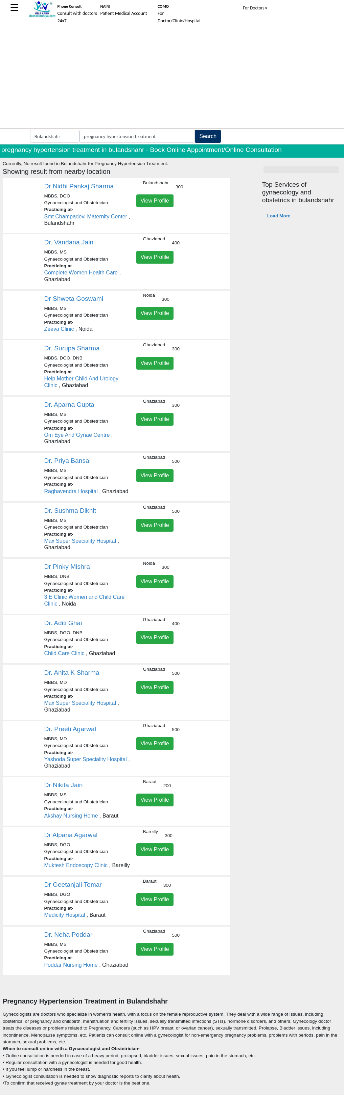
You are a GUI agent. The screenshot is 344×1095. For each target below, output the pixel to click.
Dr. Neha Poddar (68, 934)
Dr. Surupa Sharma (71, 348)
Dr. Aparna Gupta (69, 404)
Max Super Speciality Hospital (80, 541)
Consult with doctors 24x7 (77, 14)
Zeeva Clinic (59, 329)
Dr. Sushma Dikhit (70, 510)
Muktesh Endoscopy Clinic (76, 865)
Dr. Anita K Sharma (71, 672)
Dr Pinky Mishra (67, 566)
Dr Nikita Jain (63, 785)
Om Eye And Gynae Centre (77, 435)
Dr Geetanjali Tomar (72, 884)
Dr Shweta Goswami (73, 298)
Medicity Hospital (64, 915)
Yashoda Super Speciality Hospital (85, 759)
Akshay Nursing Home (71, 816)
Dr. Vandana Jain (68, 242)
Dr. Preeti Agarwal (70, 728)
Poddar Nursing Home (70, 965)
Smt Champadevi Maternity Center (85, 216)
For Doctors (255, 8)
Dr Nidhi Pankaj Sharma (79, 186)
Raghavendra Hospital (70, 491)
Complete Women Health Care (81, 272)
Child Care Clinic (64, 653)
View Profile (155, 201)
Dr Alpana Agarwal (70, 834)
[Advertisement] (172, 77)
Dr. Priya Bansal (67, 460)
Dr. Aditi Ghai (63, 622)
